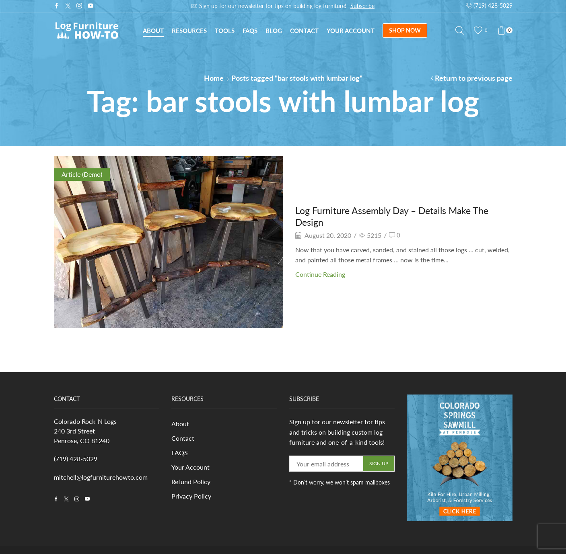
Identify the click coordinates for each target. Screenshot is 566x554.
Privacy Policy (191, 497)
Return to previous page (473, 78)
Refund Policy (190, 483)
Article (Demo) (82, 174)
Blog (274, 30)
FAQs (250, 30)
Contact (304, 30)
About (153, 30)
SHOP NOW (405, 30)
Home (214, 78)
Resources (189, 30)
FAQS (179, 453)
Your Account (351, 30)
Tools (225, 30)
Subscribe (362, 5)
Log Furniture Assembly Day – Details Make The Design (396, 216)
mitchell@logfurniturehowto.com (101, 477)
